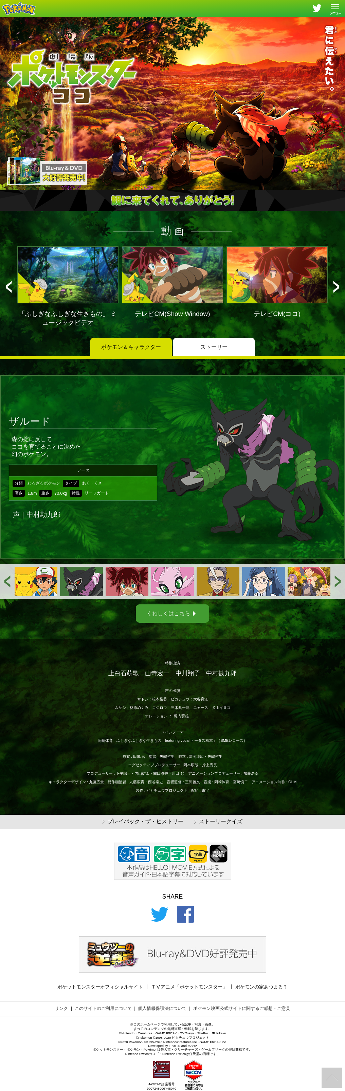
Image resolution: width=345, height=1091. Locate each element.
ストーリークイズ (218, 821)
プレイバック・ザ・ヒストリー (143, 821)
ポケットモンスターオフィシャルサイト (100, 987)
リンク (61, 1008)
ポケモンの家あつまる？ (261, 987)
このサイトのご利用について (103, 1008)
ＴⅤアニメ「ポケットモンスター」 (189, 987)
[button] (8, 287)
